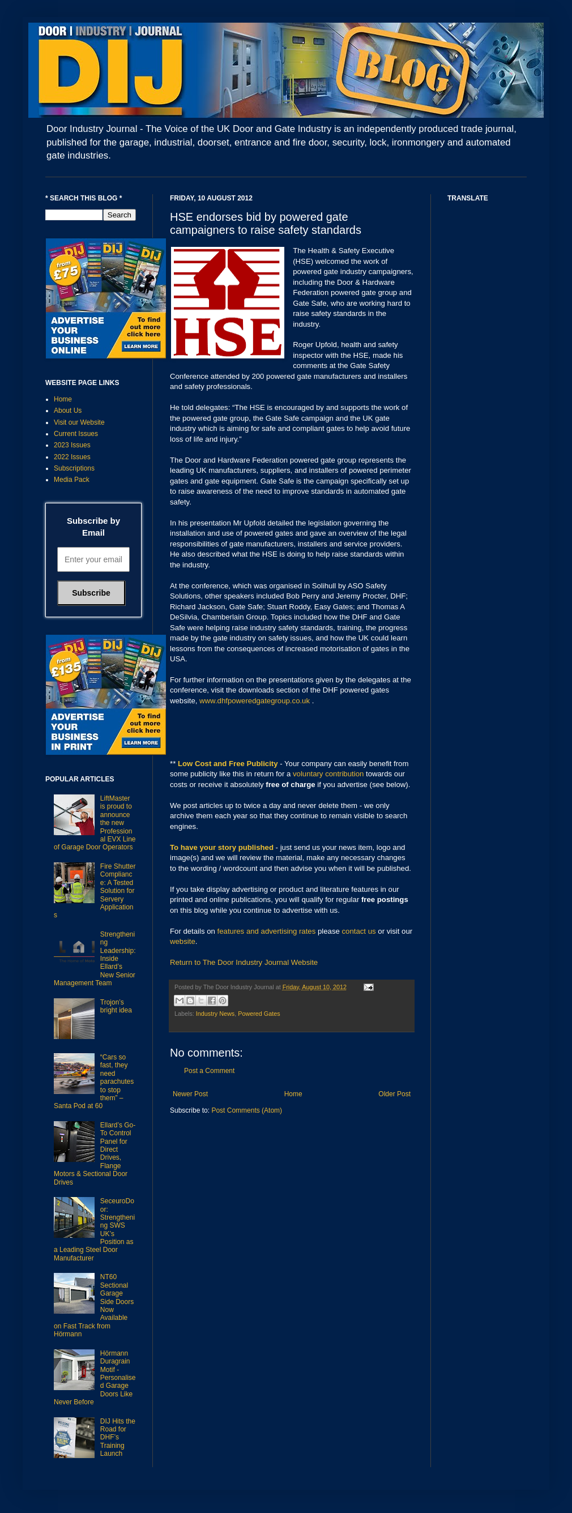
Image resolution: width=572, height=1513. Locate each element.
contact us (359, 931)
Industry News (215, 1013)
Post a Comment (209, 1071)
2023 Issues (72, 445)
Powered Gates (259, 1013)
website (182, 941)
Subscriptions (74, 468)
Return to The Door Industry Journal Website (244, 962)
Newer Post (190, 1094)
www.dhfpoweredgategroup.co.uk (254, 700)
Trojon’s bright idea (116, 1006)
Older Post (394, 1094)
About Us (68, 410)
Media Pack (71, 480)
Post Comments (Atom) (246, 1110)
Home (293, 1094)
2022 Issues (72, 457)
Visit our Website (79, 422)
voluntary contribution (328, 774)
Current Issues (76, 434)
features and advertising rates (266, 931)
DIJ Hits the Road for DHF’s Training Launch (117, 1437)
